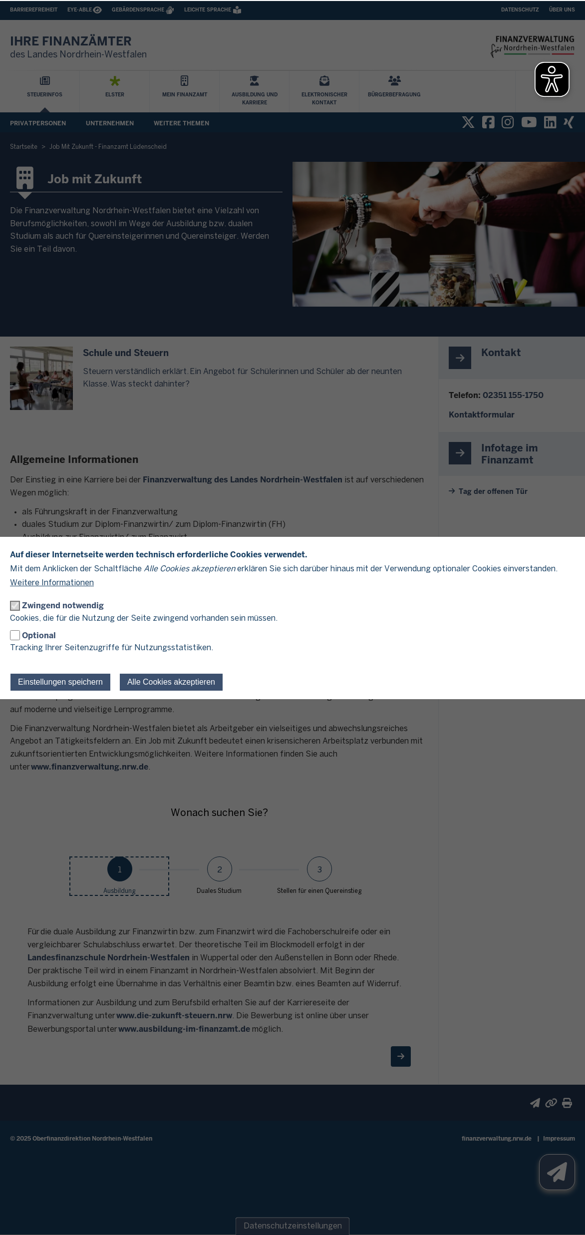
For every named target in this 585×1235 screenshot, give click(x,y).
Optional (39, 635)
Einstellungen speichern (60, 682)
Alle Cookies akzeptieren (171, 682)
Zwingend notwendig (63, 605)
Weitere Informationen (52, 583)
